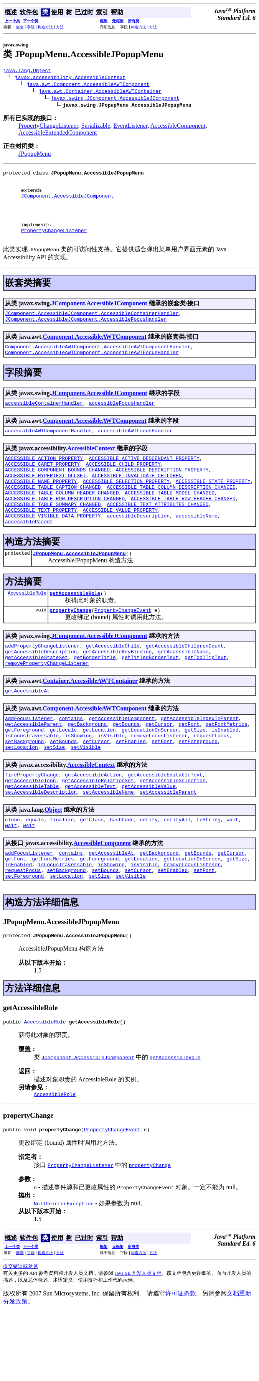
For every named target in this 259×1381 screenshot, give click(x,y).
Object (53, 866)
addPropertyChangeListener (42, 685)
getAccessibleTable (32, 841)
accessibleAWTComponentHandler (48, 452)
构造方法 (45, 27)
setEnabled (131, 791)
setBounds (63, 791)
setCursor (96, 791)
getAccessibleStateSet (36, 699)
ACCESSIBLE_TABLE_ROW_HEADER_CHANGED (183, 529)
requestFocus (211, 784)
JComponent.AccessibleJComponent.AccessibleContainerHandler (91, 329)
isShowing (78, 784)
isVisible (111, 784)
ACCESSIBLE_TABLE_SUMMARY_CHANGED (53, 536)
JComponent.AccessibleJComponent (67, 202)
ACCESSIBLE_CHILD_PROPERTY (123, 488)
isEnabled (224, 778)
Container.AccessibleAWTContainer (90, 724)
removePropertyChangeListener (47, 706)
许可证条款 (180, 1362)
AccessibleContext (91, 470)
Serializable (96, 127)
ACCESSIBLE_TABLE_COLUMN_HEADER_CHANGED (62, 522)
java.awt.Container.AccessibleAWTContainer (100, 92)
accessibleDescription (138, 550)
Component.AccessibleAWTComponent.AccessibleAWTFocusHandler (91, 371)
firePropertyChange (32, 827)
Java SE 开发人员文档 (138, 1342)
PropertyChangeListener (48, 127)
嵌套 (20, 27)
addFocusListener (29, 764)
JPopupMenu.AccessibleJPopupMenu (79, 590)
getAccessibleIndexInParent (200, 764)
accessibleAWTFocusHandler (135, 452)
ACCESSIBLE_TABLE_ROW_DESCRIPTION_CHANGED (65, 529)
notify (149, 876)
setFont (162, 791)
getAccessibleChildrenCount (185, 685)
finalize (62, 876)
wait (232, 876)
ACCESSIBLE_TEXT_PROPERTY (41, 543)
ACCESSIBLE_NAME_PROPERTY (41, 508)
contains (70, 764)
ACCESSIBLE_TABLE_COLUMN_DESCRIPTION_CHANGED (171, 515)
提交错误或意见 (20, 1335)
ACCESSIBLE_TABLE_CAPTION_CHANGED (53, 515)
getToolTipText (205, 699)
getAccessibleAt (27, 735)
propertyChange (70, 649)
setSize (54, 798)
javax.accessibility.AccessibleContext (70, 78)
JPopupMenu (34, 155)
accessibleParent (29, 557)
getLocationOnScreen (150, 778)
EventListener (130, 127)
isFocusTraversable (32, 784)
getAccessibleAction (93, 827)
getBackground (87, 771)
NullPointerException (64, 1272)
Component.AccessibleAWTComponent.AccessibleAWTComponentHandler (98, 364)
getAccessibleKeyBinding (117, 692)
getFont (189, 771)
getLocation (99, 778)
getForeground (24, 778)
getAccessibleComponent (122, 764)
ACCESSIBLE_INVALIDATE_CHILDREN (136, 501)
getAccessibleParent (33, 771)
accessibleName (197, 550)
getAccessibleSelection (173, 834)
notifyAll (177, 876)
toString (208, 876)
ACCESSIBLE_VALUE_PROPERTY (120, 543)
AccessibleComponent (178, 127)
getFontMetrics (226, 771)
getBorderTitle (94, 699)
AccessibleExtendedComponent (57, 133)
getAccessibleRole (75, 631)
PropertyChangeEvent (122, 649)
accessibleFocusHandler (122, 423)
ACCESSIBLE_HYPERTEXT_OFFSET (45, 501)
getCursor (159, 771)
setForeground (197, 791)
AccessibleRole (27, 631)
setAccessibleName (108, 848)
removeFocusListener (159, 784)
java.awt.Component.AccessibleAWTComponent (88, 85)
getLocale (63, 778)
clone (12, 876)
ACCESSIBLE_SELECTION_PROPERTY (126, 508)
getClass (92, 876)
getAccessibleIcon (30, 834)
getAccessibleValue (148, 841)
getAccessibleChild (113, 685)
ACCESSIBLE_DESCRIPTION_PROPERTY (162, 494)
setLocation (21, 798)
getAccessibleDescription (41, 692)
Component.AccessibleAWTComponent (95, 354)
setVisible (86, 798)
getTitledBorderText (150, 699)
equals (35, 876)
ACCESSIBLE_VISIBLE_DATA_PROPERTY (53, 550)
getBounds (126, 771)
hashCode (122, 876)
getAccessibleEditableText (165, 827)
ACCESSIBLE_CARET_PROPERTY (42, 488)
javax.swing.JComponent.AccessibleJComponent (115, 99)
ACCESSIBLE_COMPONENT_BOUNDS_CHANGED (57, 494)
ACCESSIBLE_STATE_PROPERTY (213, 508)
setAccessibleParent (168, 848)
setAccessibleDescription (41, 848)
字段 (31, 27)
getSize (195, 778)
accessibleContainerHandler (44, 423)
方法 (60, 27)
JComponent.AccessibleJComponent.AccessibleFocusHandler (86, 336)
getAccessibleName (183, 692)
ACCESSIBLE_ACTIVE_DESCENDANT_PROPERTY (144, 481)
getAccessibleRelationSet (98, 834)
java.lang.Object (27, 71)
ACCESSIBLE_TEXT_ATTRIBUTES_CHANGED (157, 536)
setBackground (24, 791)
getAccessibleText (90, 841)
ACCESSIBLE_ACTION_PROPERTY (44, 481)
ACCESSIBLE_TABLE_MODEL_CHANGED (169, 522)
